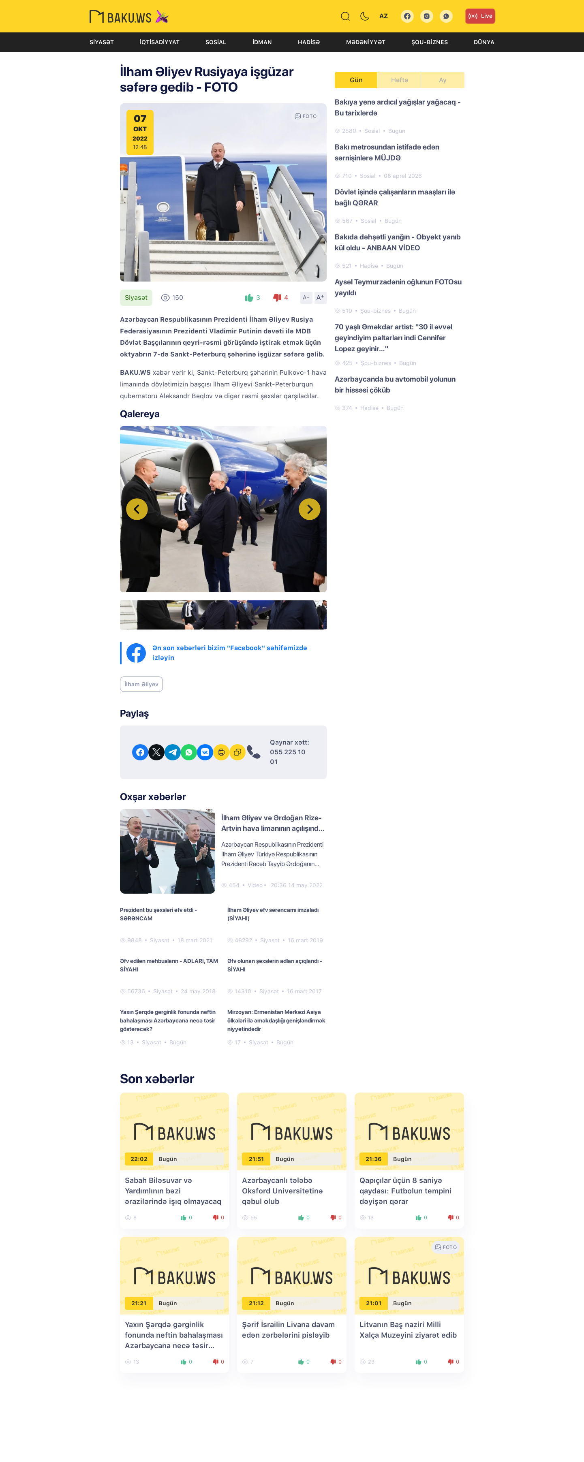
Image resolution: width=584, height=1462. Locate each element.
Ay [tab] (443, 80)
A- (306, 297)
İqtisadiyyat (160, 42)
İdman (262, 42)
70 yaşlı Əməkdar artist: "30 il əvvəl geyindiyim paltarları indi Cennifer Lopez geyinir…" (393, 337)
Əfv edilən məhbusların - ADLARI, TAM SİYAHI (169, 965)
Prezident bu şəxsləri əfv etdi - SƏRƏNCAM (158, 914)
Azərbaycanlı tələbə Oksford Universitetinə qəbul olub (282, 1191)
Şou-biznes (429, 42)
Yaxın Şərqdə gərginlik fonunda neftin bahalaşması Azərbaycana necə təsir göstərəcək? (168, 1020)
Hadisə (309, 42)
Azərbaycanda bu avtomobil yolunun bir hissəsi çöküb (395, 384)
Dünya (484, 42)
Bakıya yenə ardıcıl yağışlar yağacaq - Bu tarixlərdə (398, 107)
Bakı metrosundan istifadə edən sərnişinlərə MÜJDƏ (387, 152)
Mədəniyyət (365, 42)
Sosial (215, 42)
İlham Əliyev (141, 684)
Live (480, 16)
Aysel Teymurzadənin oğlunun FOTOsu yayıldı (398, 287)
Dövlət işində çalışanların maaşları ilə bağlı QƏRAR (395, 197)
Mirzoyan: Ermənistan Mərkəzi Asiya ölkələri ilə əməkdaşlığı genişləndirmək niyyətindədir (276, 1020)
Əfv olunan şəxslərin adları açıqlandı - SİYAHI (274, 965)
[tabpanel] (399, 254)
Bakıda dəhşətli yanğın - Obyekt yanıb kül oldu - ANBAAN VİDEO (398, 242)
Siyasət (102, 42)
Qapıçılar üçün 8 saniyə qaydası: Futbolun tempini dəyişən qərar (405, 1191)
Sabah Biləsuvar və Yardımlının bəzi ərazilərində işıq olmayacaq (173, 1191)
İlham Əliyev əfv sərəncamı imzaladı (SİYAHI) (273, 914)
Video (255, 885)
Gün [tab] (356, 80)
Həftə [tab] (399, 80)
